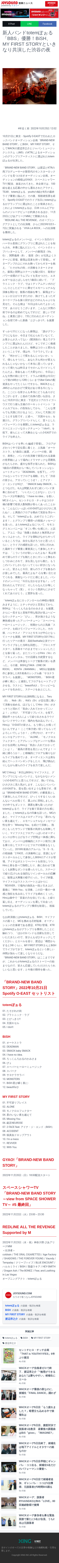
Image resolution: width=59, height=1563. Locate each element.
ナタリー (15, 5)
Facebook (47, 24)
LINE (29, 24)
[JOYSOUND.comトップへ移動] (51, 4)
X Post (11, 24)
